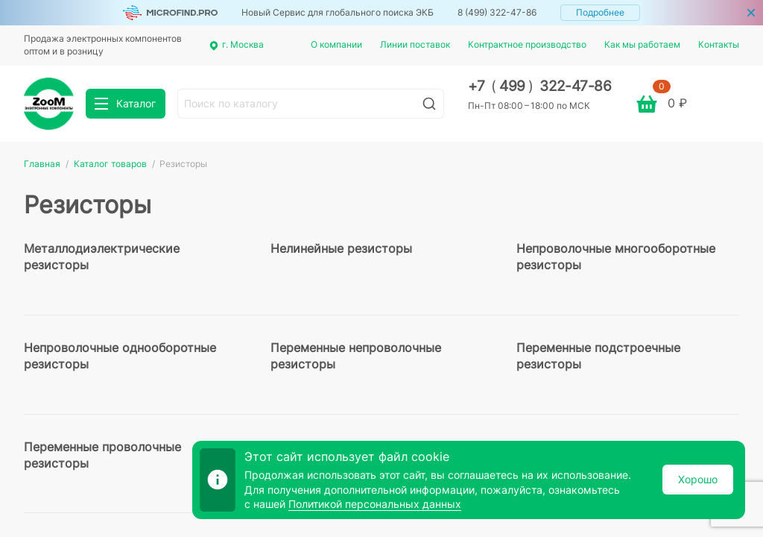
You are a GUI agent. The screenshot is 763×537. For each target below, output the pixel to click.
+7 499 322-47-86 (540, 86)
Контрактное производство (527, 44)
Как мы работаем (642, 44)
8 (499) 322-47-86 (497, 12)
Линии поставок (415, 44)
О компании (336, 44)
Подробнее (600, 12)
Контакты (718, 44)
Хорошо (698, 479)
